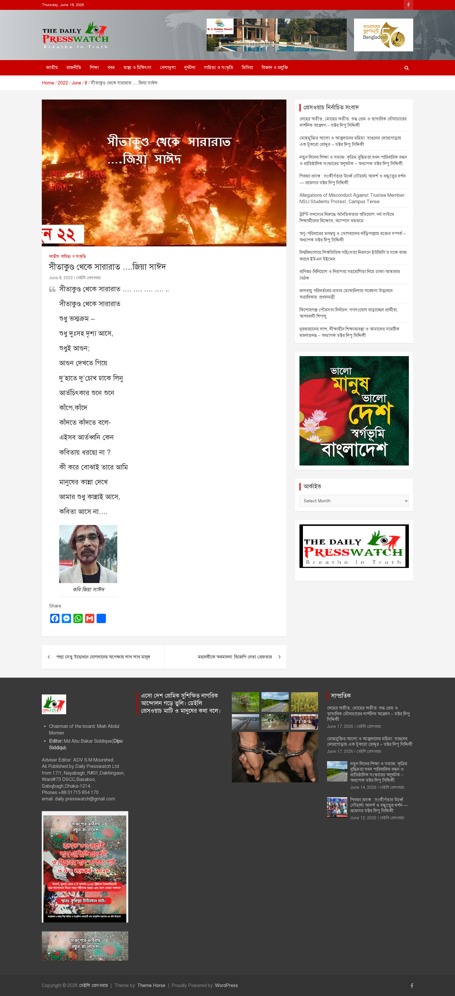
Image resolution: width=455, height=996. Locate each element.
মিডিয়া (247, 68)
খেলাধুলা (168, 68)
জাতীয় (52, 68)
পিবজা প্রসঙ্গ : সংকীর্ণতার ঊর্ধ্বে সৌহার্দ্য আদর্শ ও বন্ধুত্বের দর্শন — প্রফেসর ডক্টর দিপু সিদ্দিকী (379, 805)
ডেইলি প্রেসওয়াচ (93, 985)
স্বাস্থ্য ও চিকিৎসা (137, 68)
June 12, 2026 (363, 817)
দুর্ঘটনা (189, 68)
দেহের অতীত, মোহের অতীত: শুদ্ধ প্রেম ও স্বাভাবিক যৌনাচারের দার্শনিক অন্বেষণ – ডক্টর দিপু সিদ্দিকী (368, 713)
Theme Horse (151, 985)
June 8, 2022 (61, 277)
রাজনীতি (73, 68)
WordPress (226, 985)
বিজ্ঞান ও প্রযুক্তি (275, 68)
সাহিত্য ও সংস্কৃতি (218, 68)
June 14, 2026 (363, 787)
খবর (111, 68)
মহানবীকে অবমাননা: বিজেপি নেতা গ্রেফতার (235, 657)
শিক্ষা (94, 68)
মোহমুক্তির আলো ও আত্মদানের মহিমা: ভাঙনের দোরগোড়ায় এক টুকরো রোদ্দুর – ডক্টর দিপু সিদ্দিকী (370, 741)
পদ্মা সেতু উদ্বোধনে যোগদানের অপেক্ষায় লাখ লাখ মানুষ (103, 657)
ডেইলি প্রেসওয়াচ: (89, 277)
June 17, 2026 (340, 726)
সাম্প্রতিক (341, 695)
